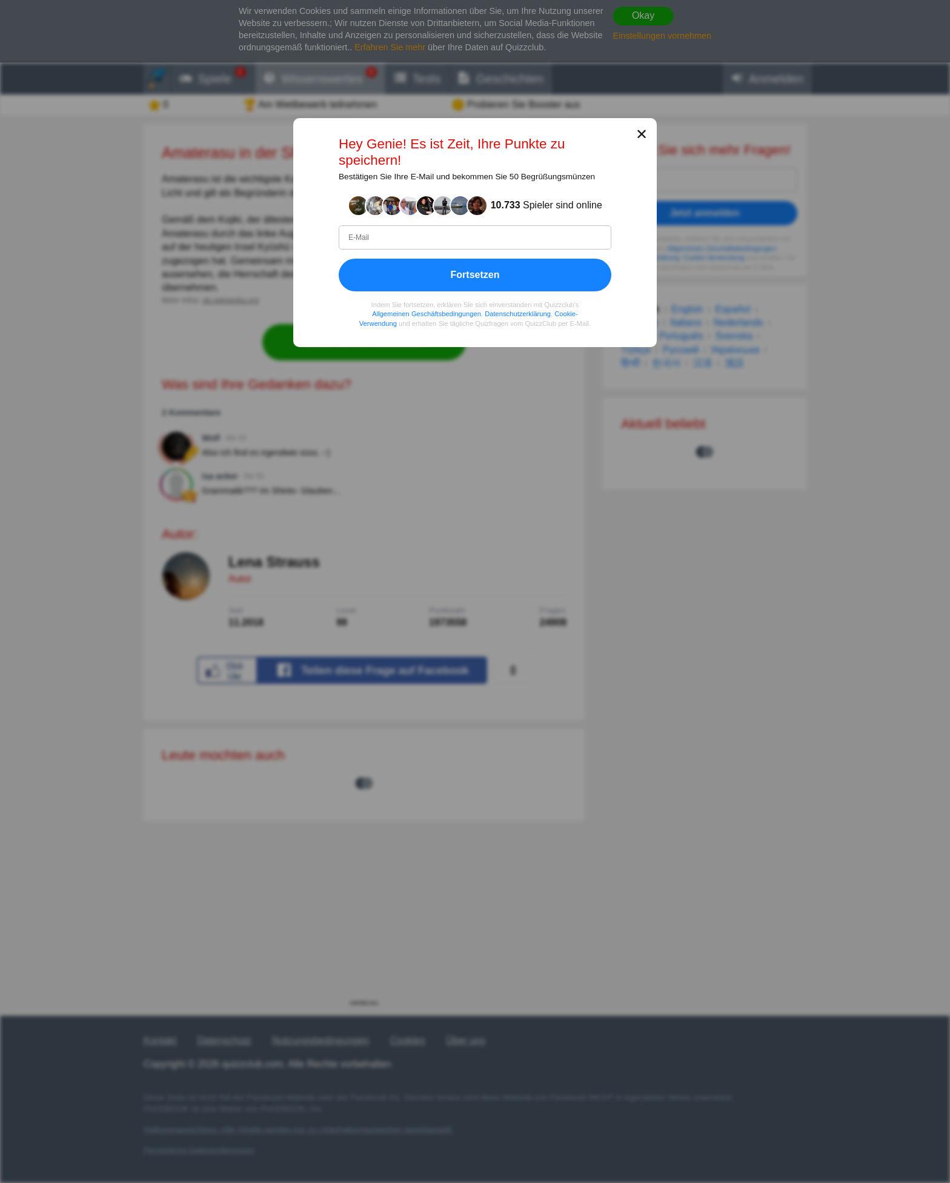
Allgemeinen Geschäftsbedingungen (426, 314)
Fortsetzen (475, 275)
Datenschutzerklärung (518, 314)
